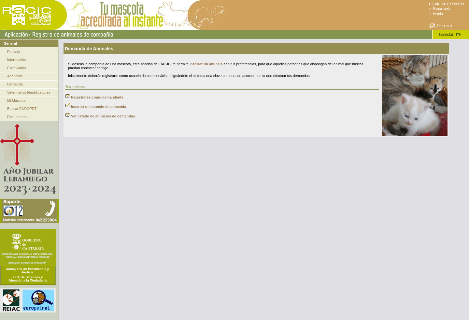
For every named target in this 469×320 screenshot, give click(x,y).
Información (16, 60)
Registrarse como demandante (97, 97)
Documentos (17, 117)
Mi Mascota (16, 100)
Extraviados (16, 68)
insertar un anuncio (206, 64)
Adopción (14, 76)
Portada (13, 51)
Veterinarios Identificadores (28, 92)
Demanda (15, 84)
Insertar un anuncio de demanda (98, 107)
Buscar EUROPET (21, 109)
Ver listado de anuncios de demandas (103, 116)
